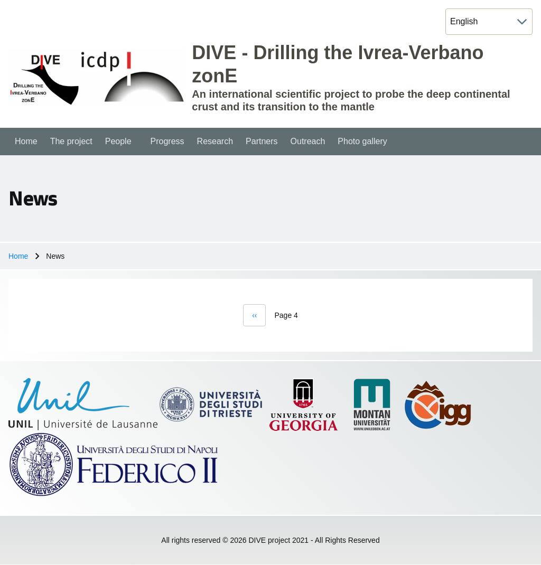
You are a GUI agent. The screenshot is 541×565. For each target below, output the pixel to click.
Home (18, 256)
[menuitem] (26, 141)
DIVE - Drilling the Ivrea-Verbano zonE (337, 64)
